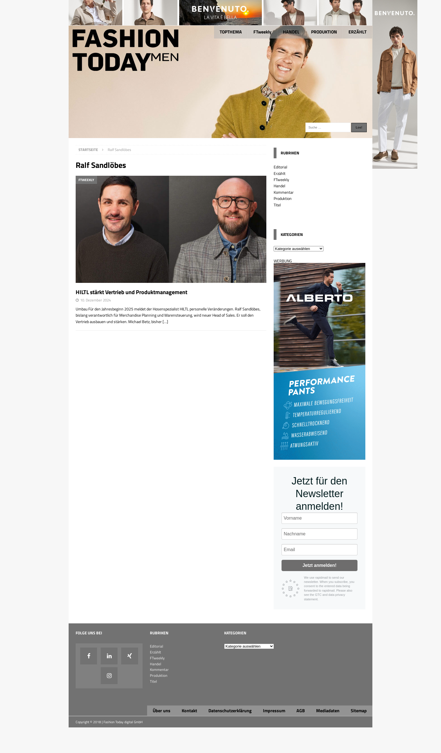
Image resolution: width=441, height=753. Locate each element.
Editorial (280, 167)
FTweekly (262, 31)
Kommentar (284, 192)
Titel (277, 205)
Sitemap (359, 710)
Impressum (274, 710)
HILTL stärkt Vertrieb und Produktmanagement (131, 292)
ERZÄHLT (357, 31)
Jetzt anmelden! (319, 565)
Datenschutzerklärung (230, 710)
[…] (165, 321)
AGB (300, 710)
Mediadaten (327, 710)
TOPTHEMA (231, 31)
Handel (279, 186)
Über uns (161, 710)
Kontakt (189, 710)
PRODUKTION (324, 31)
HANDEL (291, 31)
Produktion (283, 198)
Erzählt (279, 173)
